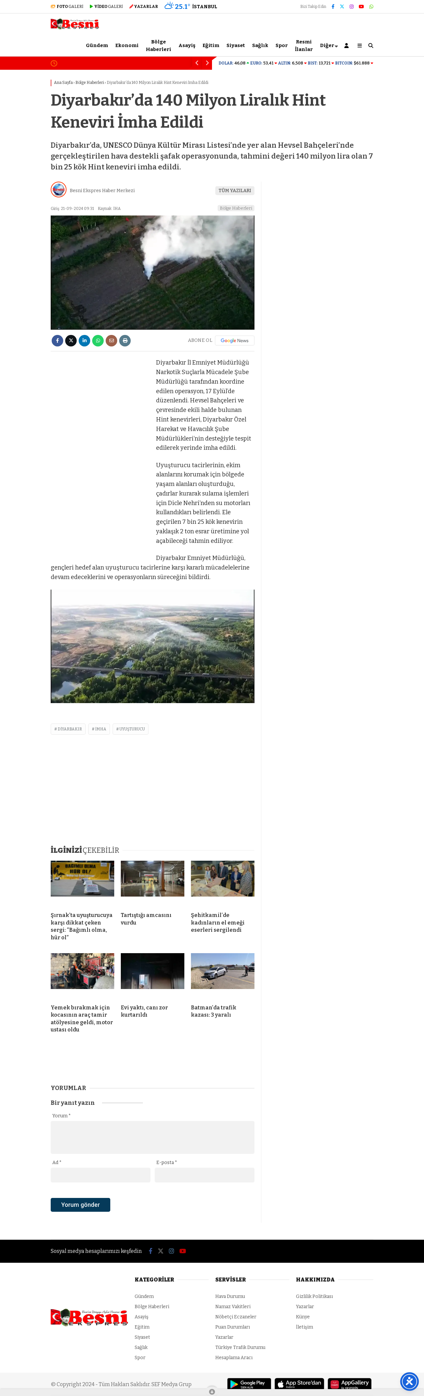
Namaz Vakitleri (233, 1306)
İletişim (304, 1327)
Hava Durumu (230, 1296)
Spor (282, 45)
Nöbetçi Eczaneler (235, 1317)
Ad (57, 1162)
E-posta (166, 1162)
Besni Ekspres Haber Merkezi (102, 190)
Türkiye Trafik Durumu (240, 1347)
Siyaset (235, 45)
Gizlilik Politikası (314, 1296)
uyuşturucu (132, 729)
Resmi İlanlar (304, 45)
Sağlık (260, 45)
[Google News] (234, 340)
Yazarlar (224, 1337)
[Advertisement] (100, 456)
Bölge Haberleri (158, 45)
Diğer (327, 45)
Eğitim (210, 45)
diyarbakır (70, 729)
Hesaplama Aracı (233, 1357)
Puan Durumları (232, 1327)
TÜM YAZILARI (235, 190)
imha (100, 729)
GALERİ (67, 6)
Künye (303, 1317)
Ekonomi (127, 45)
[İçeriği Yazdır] (125, 340)
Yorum (61, 1116)
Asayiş (186, 45)
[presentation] (101, 1216)
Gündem (97, 45)
